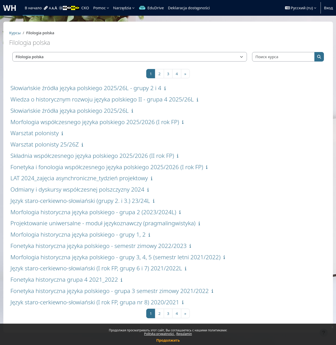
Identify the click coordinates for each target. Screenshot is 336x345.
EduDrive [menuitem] (155, 7)
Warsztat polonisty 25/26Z (54, 144)
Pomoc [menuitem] (99, 7)
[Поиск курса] (276, 57)
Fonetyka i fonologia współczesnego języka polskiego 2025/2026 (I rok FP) (116, 167)
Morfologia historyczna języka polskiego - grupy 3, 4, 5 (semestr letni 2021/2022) (125, 257)
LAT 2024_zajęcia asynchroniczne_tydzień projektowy (88, 178)
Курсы (24, 32)
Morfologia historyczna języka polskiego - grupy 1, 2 (87, 234)
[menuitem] (46, 8)
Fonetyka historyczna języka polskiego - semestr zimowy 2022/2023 (108, 246)
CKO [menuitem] (85, 7)
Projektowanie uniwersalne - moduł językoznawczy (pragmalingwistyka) (112, 223)
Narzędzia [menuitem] (122, 7)
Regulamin (184, 334)
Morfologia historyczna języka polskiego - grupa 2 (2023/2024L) (102, 212)
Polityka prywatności (159, 334)
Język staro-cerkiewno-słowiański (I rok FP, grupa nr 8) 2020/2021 (104, 302)
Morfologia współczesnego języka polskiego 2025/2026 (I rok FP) (104, 122)
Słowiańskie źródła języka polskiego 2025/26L (79, 111)
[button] (301, 8)
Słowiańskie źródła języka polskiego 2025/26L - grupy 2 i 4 (95, 88)
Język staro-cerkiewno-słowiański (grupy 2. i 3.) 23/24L (89, 201)
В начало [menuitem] (33, 7)
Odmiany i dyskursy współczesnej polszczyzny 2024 (86, 189)
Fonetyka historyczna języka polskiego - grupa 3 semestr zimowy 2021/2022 (119, 291)
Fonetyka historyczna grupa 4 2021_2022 (73, 279)
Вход (328, 7)
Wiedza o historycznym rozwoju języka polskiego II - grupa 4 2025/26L (111, 99)
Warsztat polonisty (44, 133)
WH (9, 8)
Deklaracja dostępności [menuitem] (189, 7)
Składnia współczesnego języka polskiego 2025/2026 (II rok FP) (101, 156)
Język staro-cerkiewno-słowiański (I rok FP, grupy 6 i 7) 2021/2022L (105, 268)
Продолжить (168, 340)
